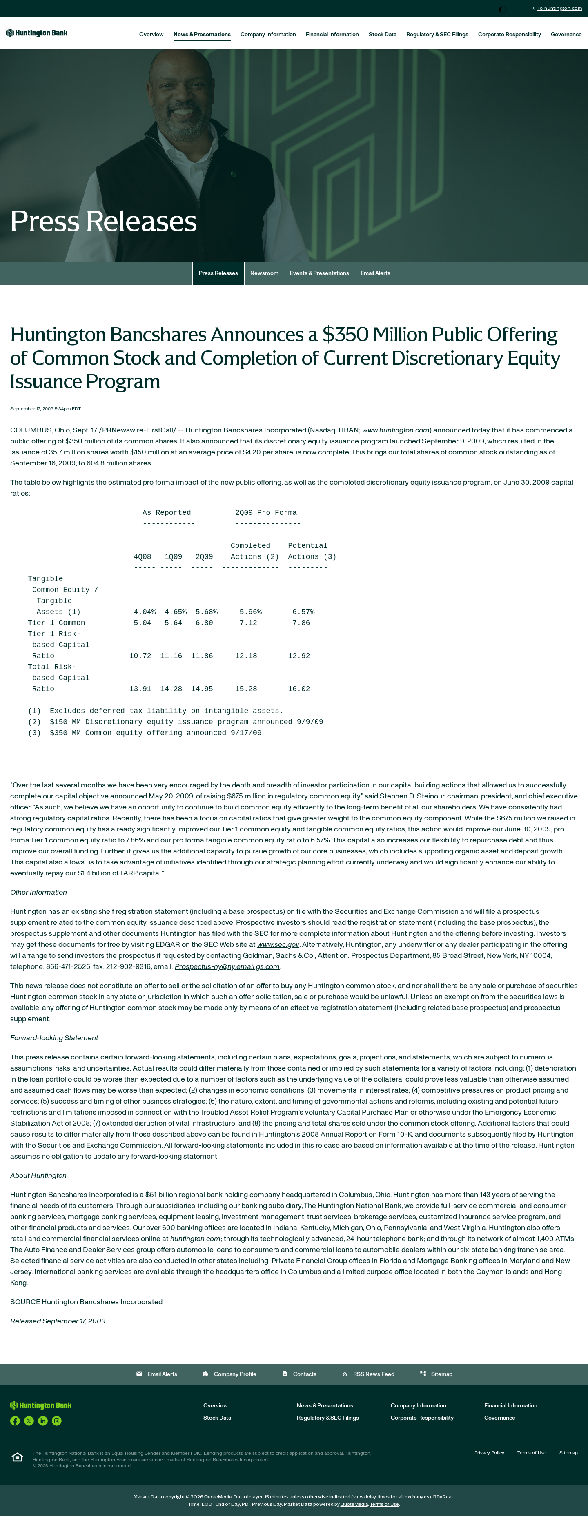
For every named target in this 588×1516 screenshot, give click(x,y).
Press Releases (218, 273)
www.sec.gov (278, 945)
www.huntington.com (396, 430)
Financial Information (332, 35)
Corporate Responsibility (509, 35)
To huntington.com (556, 8)
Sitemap (436, 1373)
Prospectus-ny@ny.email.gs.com (227, 967)
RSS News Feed (368, 1373)
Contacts (299, 1373)
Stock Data (382, 35)
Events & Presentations (319, 273)
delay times (377, 1496)
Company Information (268, 35)
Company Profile (229, 1373)
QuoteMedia (218, 1496)
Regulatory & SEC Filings (437, 35)
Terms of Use (531, 1452)
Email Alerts (375, 273)
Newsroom (264, 273)
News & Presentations (202, 35)
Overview (151, 35)
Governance (566, 35)
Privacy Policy (489, 1452)
